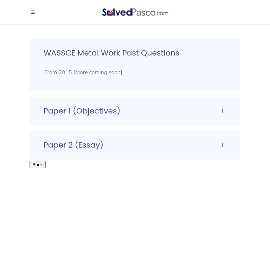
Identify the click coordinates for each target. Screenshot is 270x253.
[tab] (135, 53)
